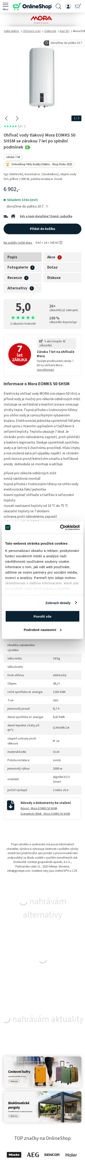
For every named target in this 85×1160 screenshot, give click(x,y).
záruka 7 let (13, 157)
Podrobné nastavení (42, 629)
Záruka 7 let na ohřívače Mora (55, 354)
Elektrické (50, 31)
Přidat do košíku (42, 229)
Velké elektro (11, 31)
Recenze (14, 278)
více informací (45, 370)
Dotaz (52, 267)
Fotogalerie (17, 267)
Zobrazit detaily (58, 603)
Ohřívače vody (32, 31)
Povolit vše (42, 616)
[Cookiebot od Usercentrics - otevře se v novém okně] (60, 527)
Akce (51, 257)
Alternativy (17, 288)
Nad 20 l (64, 31)
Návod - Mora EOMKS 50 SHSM (39, 808)
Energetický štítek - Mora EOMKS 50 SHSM (45, 814)
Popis (12, 257)
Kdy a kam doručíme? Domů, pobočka (46, 216)
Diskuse (54, 278)
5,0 (14, 126)
